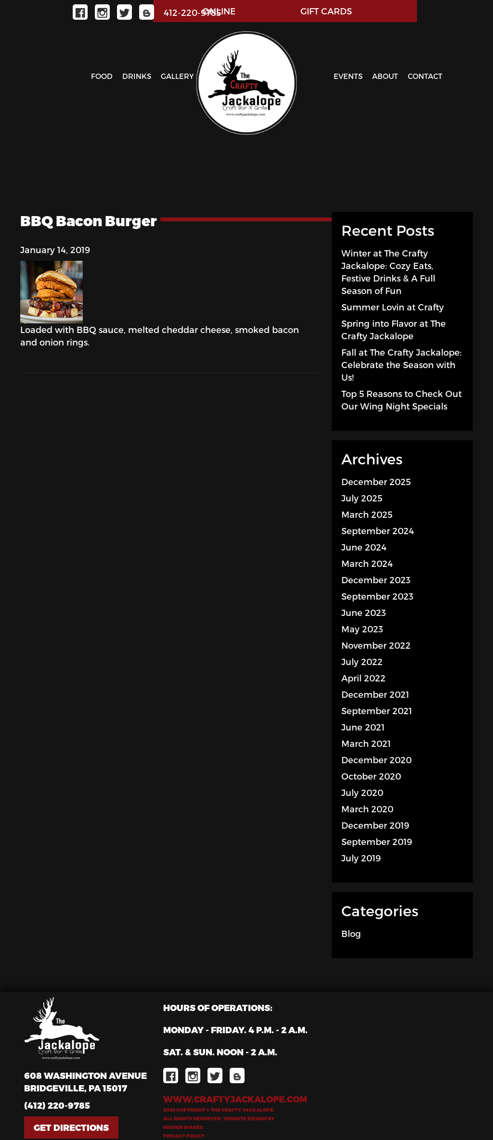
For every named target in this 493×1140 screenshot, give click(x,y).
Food (102, 76)
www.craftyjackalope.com (235, 1099)
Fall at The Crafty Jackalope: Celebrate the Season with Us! (401, 364)
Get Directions (71, 1127)
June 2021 (363, 727)
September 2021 (376, 710)
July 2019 (361, 858)
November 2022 (376, 645)
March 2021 (366, 743)
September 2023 (377, 596)
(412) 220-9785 (57, 1105)
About (385, 76)
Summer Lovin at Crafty (392, 307)
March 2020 (367, 809)
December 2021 (375, 694)
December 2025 (376, 481)
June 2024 (364, 547)
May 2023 (362, 629)
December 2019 (375, 825)
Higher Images (183, 1127)
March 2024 (367, 563)
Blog (351, 933)
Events (348, 76)
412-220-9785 (192, 12)
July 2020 (362, 792)
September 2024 (377, 530)
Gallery (177, 76)
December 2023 (376, 580)
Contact (425, 76)
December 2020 (376, 760)
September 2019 (376, 841)
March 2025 (366, 514)
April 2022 (363, 678)
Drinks (136, 76)
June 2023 (363, 612)
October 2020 (371, 776)
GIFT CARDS (326, 11)
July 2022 (362, 661)
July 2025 (361, 498)
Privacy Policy (184, 1136)
